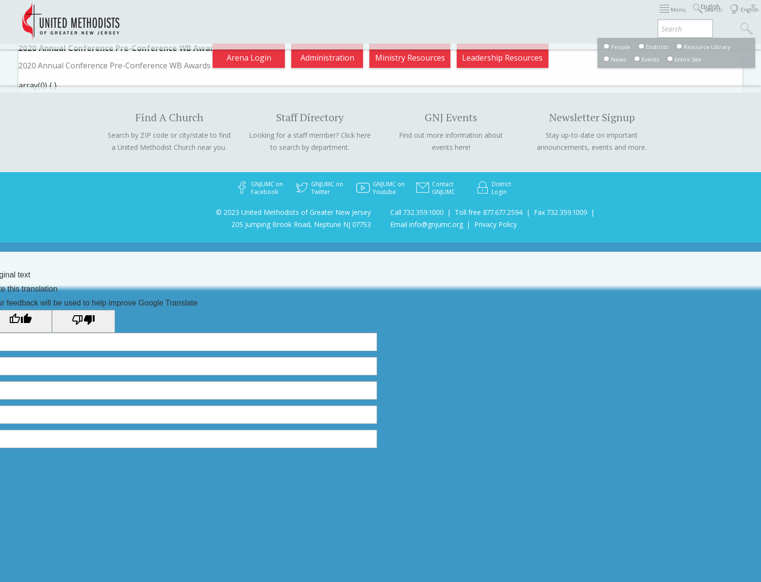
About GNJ (460, 16)
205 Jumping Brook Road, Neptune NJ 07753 (301, 224)
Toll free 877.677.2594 (489, 212)
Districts (508, 16)
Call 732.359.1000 (417, 212)
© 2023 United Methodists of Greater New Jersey (293, 212)
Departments (561, 16)
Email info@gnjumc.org (426, 224)
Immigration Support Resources (369, 16)
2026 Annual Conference (252, 16)
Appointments (168, 16)
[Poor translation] (83, 321)
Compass (673, 16)
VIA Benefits (621, 16)
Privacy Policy (495, 224)
